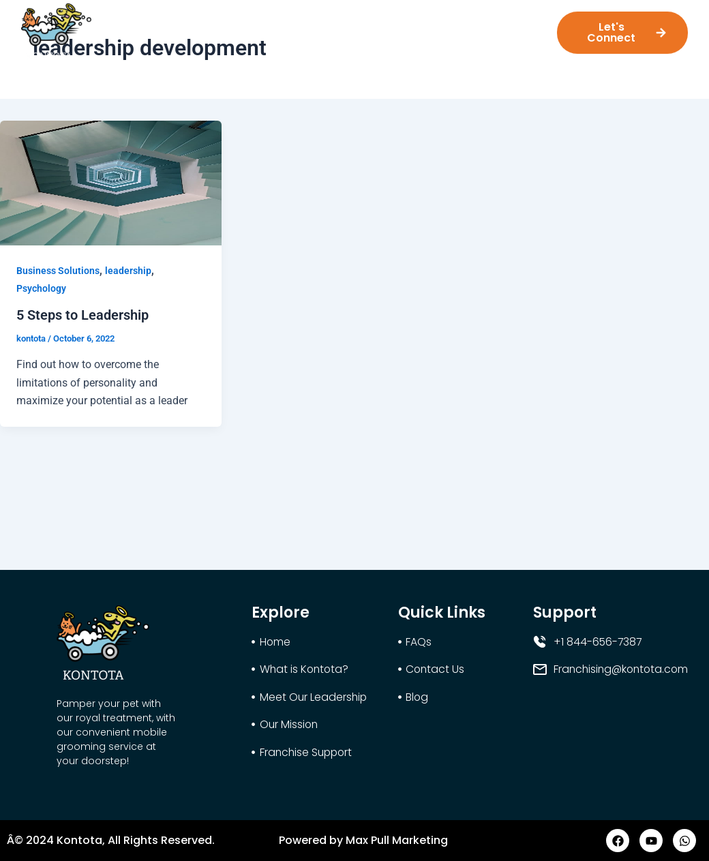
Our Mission (384, 28)
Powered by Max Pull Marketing (363, 840)
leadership (128, 270)
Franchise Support (477, 28)
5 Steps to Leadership (82, 315)
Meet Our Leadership (284, 28)
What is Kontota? (168, 28)
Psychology (41, 288)
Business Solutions (58, 270)
